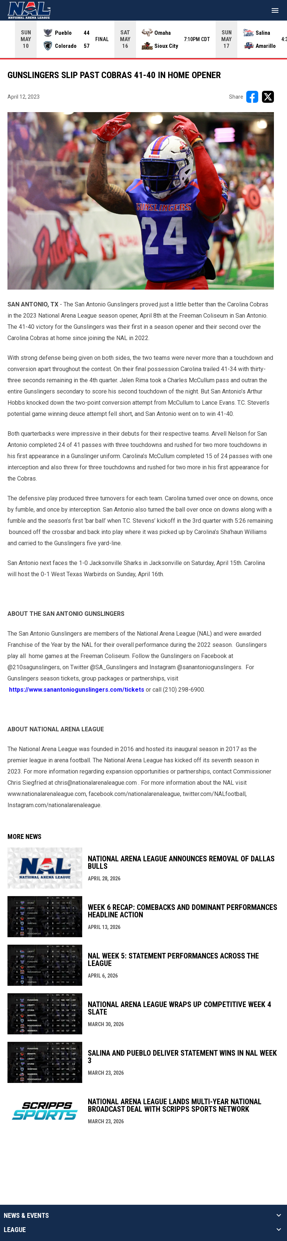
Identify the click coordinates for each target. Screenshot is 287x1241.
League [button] (15, 1229)
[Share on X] (268, 97)
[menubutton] (275, 10)
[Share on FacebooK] (252, 97)
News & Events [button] (26, 1215)
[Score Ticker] (143, 39)
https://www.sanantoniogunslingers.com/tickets (76, 689)
